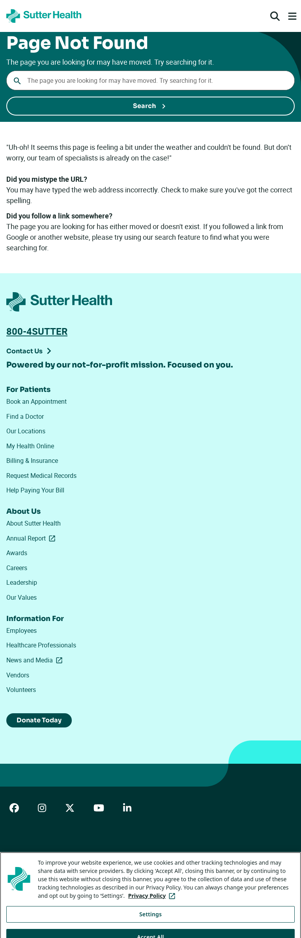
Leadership (21, 582)
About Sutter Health (33, 523)
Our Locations (25, 431)
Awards (16, 552)
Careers (16, 567)
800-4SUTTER (36, 331)
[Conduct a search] (150, 80)
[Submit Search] (150, 106)
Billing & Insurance (32, 460)
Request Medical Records (41, 475)
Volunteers (21, 689)
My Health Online (30, 446)
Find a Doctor (25, 416)
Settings (150, 921)
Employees (21, 630)
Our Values (21, 597)
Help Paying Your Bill (35, 490)
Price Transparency (83, 857)
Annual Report (32, 538)
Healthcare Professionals (41, 645)
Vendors (17, 675)
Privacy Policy (135, 857)
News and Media (34, 660)
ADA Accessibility (27, 857)
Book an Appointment (36, 401)
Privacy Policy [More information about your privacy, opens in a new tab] (153, 903)
